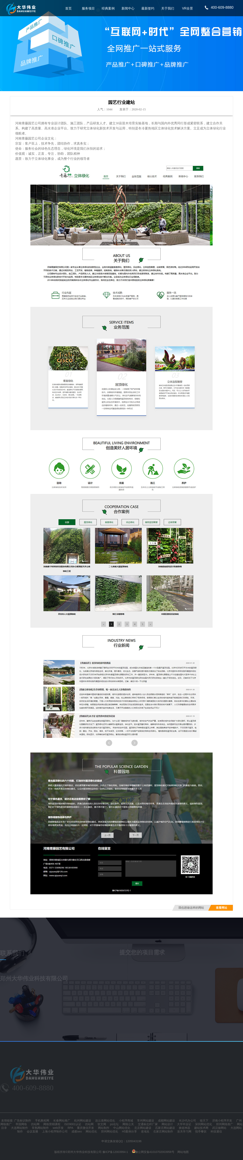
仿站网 (35, 1124)
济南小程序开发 (222, 1120)
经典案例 (108, 8)
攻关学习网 (184, 1131)
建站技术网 (201, 1127)
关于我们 (167, 8)
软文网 (102, 1124)
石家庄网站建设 (165, 1127)
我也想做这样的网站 (191, 907)
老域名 (145, 1131)
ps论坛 (114, 1124)
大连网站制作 (19, 1127)
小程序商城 (126, 1120)
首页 (68, 8)
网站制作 (103, 1127)
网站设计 (167, 1124)
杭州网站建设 (82, 1120)
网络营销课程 (51, 1124)
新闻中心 (128, 8)
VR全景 (187, 8)
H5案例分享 (129, 1131)
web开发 (58, 1127)
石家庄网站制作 (163, 1131)
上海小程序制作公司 (55, 1131)
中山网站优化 (121, 1127)
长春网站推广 (61, 1120)
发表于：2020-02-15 (132, 109)
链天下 (204, 1120)
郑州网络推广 (224, 1124)
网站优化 (91, 1131)
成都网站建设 (166, 1120)
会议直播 (32, 1131)
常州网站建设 (145, 1120)
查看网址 (221, 907)
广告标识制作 (22, 1120)
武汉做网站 (219, 1127)
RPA (70, 1127)
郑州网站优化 (109, 1131)
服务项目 (88, 8)
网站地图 (183, 1152)
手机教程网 (42, 1120)
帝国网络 (21, 1124)
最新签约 (147, 8)
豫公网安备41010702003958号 (153, 1152)
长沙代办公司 (187, 1120)
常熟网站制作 (40, 1127)
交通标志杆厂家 (148, 1124)
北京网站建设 (142, 1127)
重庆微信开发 (85, 1127)
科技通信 (216, 1131)
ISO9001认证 (72, 1124)
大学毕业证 (184, 1124)
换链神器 (184, 1127)
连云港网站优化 (105, 1120)
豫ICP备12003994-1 (115, 1152)
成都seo (76, 1131)
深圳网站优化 (203, 1124)
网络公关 (128, 1124)
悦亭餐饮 (201, 1131)
